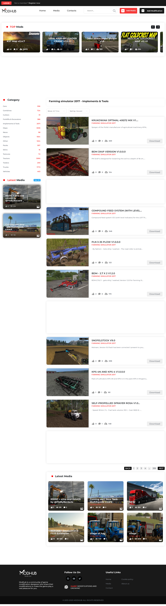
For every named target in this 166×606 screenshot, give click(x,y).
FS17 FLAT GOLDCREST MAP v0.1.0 (141, 40)
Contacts (71, 10)
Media (56, 10)
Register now (34, 3)
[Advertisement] (83, 77)
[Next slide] (158, 27)
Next (161, 468)
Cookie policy (127, 579)
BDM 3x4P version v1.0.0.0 (109, 151)
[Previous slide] (153, 27)
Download (154, 141)
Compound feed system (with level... (117, 210)
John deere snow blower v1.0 (102, 40)
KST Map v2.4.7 (16, 41)
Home (42, 10)
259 (154, 468)
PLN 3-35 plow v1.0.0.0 (106, 242)
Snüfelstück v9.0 (103, 340)
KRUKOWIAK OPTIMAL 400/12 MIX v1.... (115, 120)
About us (125, 584)
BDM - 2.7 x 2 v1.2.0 (103, 273)
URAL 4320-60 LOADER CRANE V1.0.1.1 (63, 40)
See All (37, 180)
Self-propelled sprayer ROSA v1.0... (116, 403)
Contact (109, 588)
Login (6, 3)
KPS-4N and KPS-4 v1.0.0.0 (108, 371)
